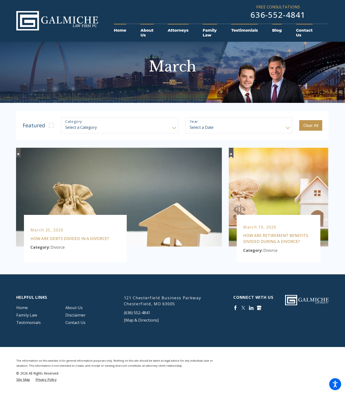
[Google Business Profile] (259, 308)
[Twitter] (243, 308)
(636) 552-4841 (137, 312)
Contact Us (75, 322)
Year (194, 122)
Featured (34, 125)
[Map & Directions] (141, 320)
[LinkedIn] (251, 308)
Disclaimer (75, 315)
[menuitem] (123, 30)
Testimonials (28, 322)
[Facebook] (235, 308)
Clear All (310, 125)
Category (73, 122)
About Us (74, 307)
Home (22, 307)
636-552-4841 (277, 15)
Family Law (26, 315)
